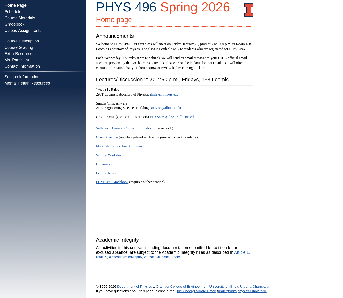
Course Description (21, 41)
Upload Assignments (22, 30)
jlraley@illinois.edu (164, 94)
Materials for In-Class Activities (119, 146)
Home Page (15, 5)
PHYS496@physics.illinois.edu (172, 117)
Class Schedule (107, 137)
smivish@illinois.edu (165, 108)
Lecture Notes (106, 173)
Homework (104, 164)
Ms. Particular (16, 60)
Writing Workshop (109, 155)
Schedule (12, 11)
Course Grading (18, 47)
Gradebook (14, 24)
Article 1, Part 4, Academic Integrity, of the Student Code (173, 254)
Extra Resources (19, 53)
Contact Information (22, 66)
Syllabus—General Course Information (124, 128)
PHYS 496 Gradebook (112, 182)
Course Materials (19, 18)
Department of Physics (134, 286)
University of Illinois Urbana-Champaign (239, 286)
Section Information (21, 77)
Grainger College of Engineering (181, 286)
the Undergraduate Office (196, 291)
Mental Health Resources (27, 83)
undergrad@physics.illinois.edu (242, 291)
